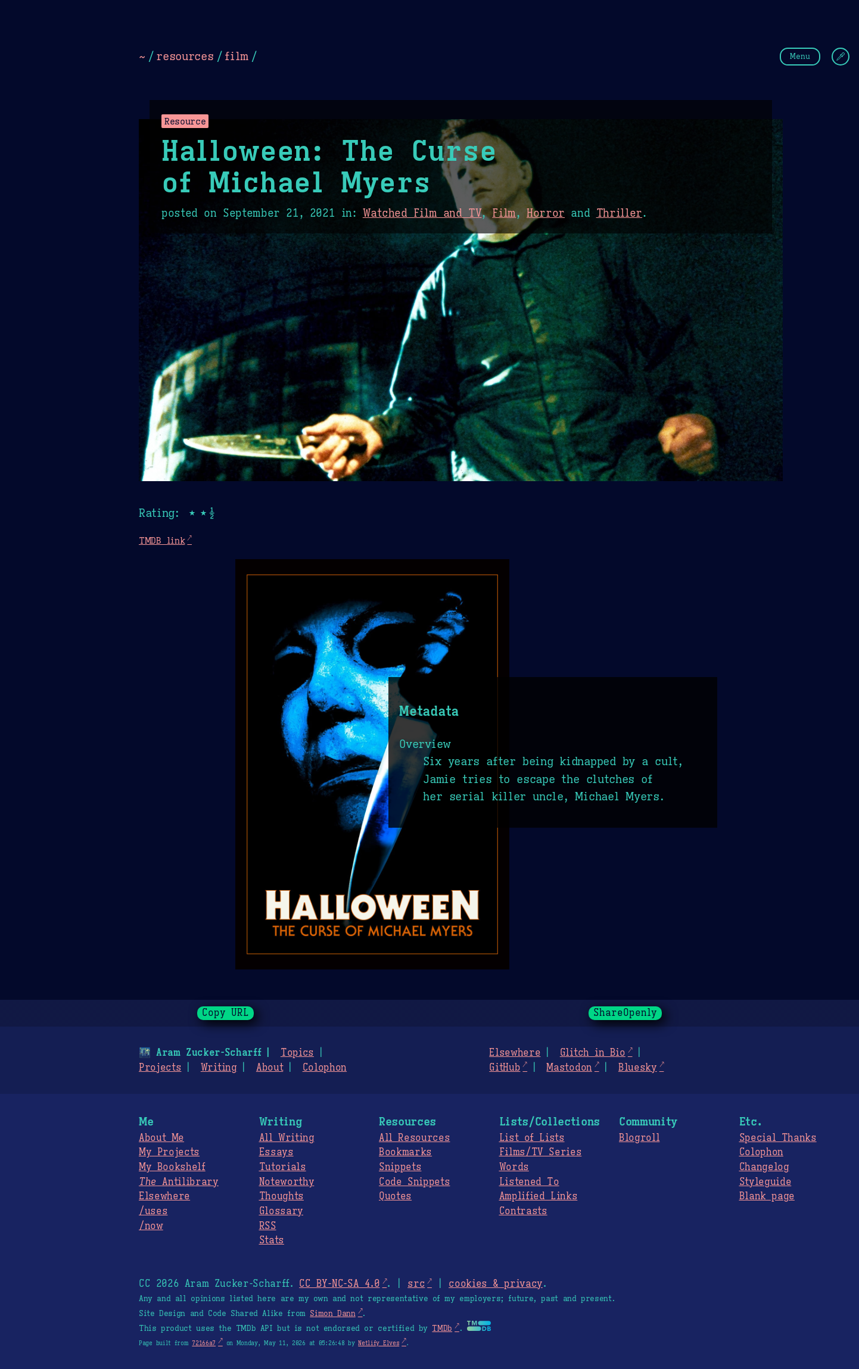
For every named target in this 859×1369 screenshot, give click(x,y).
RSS (267, 1226)
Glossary (281, 1211)
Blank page (767, 1196)
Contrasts (523, 1211)
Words (514, 1167)
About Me (161, 1138)
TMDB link (162, 540)
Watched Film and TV (422, 213)
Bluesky (637, 1068)
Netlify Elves (378, 1343)
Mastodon (569, 1068)
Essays (276, 1152)
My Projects (169, 1152)
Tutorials (282, 1167)
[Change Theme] (840, 57)
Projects (160, 1068)
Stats (271, 1240)
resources (184, 56)
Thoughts (281, 1196)
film (236, 56)
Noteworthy (287, 1182)
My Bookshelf (172, 1167)
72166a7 (204, 1343)
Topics (297, 1053)
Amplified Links (538, 1196)
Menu (800, 56)
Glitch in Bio (592, 1053)
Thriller (619, 213)
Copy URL (226, 1013)
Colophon (325, 1068)
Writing (219, 1068)
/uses (153, 1211)
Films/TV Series (540, 1152)
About (269, 1068)
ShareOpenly (625, 1013)
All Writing (287, 1138)
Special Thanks (778, 1138)
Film (504, 213)
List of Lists (532, 1138)
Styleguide (765, 1182)
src (416, 1284)
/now (151, 1226)
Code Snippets (414, 1182)
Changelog (764, 1167)
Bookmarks (405, 1152)
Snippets (400, 1167)
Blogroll (639, 1138)
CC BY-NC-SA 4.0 (339, 1284)
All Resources (414, 1138)
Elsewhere (514, 1053)
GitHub (504, 1068)
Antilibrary (179, 1182)
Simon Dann (332, 1313)
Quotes (395, 1196)
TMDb (442, 1328)
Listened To (529, 1182)
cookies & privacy (496, 1284)
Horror (546, 213)
